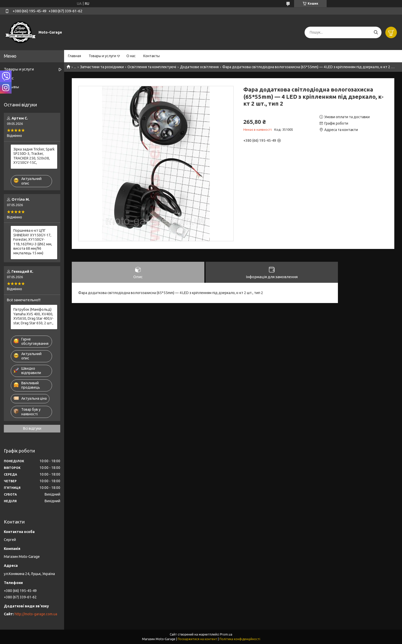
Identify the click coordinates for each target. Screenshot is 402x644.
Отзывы (11, 87)
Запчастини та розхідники (102, 67)
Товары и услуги (102, 56)
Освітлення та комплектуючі (151, 67)
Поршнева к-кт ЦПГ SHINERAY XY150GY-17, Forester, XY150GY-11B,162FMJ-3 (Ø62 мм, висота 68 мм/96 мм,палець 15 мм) (32, 241)
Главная (74, 56)
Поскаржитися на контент (197, 639)
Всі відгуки (32, 428)
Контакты (151, 56)
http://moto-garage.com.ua (36, 614)
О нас (131, 56)
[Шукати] (375, 32)
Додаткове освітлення (199, 67)
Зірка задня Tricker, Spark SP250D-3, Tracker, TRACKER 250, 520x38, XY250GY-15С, (34, 156)
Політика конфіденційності (239, 639)
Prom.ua (226, 634)
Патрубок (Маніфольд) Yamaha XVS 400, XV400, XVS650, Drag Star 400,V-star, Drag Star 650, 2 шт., (33, 316)
